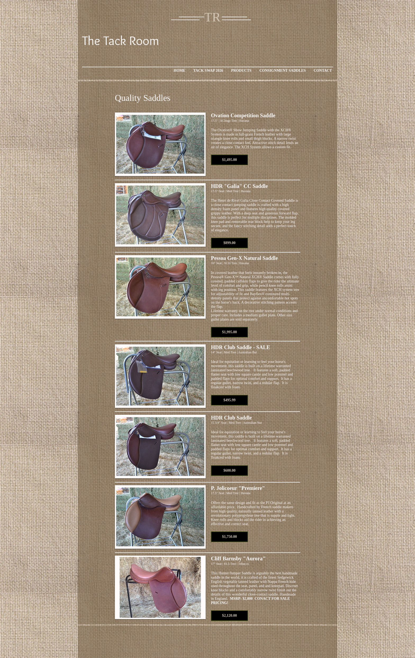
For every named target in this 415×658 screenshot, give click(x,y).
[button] (229, 160)
